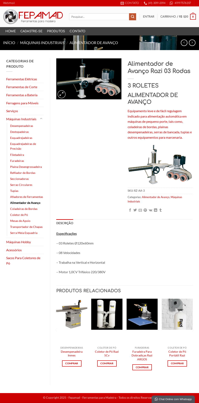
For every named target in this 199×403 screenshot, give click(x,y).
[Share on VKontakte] (150, 210)
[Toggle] (41, 118)
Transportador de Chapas (26, 227)
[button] (148, 16)
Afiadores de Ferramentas (26, 196)
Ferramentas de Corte (21, 87)
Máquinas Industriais (42, 42)
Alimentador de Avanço (94, 42)
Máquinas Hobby (18, 242)
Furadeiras (17, 160)
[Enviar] (132, 16)
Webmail (9, 3)
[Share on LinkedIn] (155, 210)
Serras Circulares (21, 184)
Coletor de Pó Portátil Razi (177, 353)
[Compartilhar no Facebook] (130, 210)
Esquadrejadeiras (21, 138)
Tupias (14, 190)
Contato (77, 31)
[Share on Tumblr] (160, 210)
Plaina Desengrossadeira (26, 166)
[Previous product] (192, 43)
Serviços (12, 111)
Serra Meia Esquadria (23, 233)
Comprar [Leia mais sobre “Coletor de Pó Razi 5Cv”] (106, 363)
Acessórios (14, 250)
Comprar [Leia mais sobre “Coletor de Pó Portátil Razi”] (177, 363)
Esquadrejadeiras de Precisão (23, 146)
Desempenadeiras (21, 126)
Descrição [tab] (64, 223)
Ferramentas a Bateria (21, 95)
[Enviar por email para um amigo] (140, 210)
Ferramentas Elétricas (21, 79)
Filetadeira (17, 154)
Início (9, 42)
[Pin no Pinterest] (145, 210)
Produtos (56, 31)
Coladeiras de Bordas (23, 209)
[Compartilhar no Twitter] (135, 210)
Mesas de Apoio (20, 221)
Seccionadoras (19, 178)
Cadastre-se (31, 31)
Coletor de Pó (19, 215)
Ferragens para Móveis (22, 103)
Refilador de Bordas (22, 172)
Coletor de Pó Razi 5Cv (107, 353)
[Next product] (184, 43)
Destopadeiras (19, 132)
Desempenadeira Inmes (72, 353)
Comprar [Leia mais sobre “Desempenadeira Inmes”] (71, 363)
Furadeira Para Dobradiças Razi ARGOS (142, 355)
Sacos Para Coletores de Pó (23, 260)
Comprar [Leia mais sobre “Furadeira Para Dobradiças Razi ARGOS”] (142, 367)
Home (10, 31)
